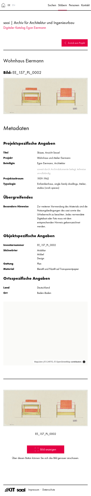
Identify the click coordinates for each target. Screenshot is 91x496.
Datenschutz (48, 489)
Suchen (52, 5)
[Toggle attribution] (84, 362)
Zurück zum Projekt (74, 42)
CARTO (49, 362)
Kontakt (85, 5)
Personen (74, 5)
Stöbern (62, 5)
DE (9, 5)
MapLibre (38, 362)
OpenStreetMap (63, 362)
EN (13, 5)
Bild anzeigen (45, 449)
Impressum (33, 489)
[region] (45, 333)
